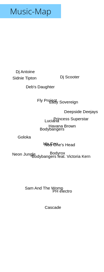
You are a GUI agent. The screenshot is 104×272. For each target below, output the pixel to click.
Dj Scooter (69, 79)
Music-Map (30, 11)
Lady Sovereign (63, 103)
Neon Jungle (23, 153)
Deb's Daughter (40, 86)
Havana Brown (63, 125)
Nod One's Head (60, 144)
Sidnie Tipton (24, 78)
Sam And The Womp (44, 187)
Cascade (53, 205)
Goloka (25, 137)
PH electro (61, 187)
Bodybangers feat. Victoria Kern (62, 158)
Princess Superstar (70, 119)
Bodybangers (52, 129)
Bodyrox (57, 153)
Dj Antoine (25, 72)
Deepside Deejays (81, 112)
